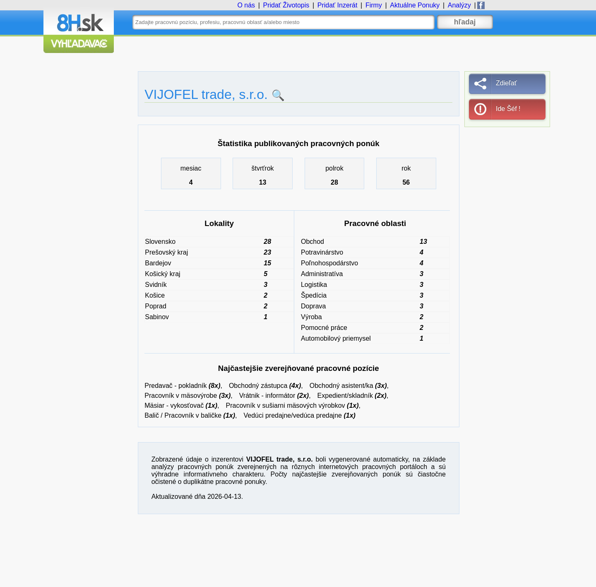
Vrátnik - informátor (267, 395)
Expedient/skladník (345, 395)
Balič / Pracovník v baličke (182, 415)
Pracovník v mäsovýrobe (180, 395)
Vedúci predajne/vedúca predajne (292, 415)
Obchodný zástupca (258, 385)
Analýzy (459, 5)
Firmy (373, 5)
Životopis (286, 5)
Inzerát (337, 5)
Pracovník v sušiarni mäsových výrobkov (285, 405)
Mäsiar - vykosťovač (174, 405)
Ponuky (415, 5)
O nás (246, 5)
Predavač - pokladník (175, 385)
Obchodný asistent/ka (341, 385)
